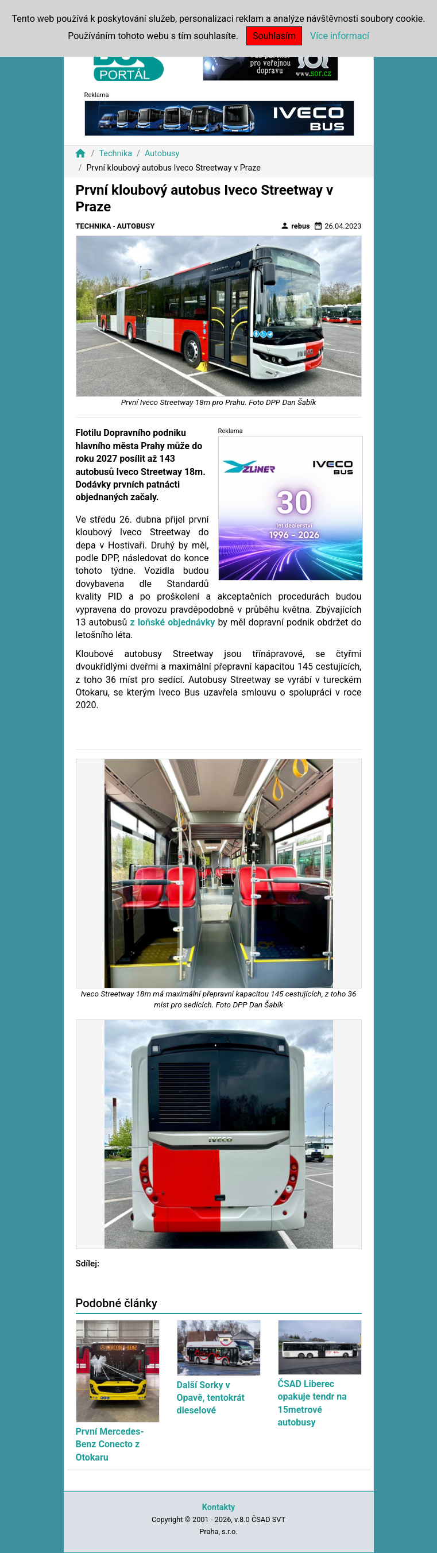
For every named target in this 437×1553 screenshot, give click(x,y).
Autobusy (162, 154)
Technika (115, 154)
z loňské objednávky (171, 622)
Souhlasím (274, 35)
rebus (295, 225)
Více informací (339, 35)
